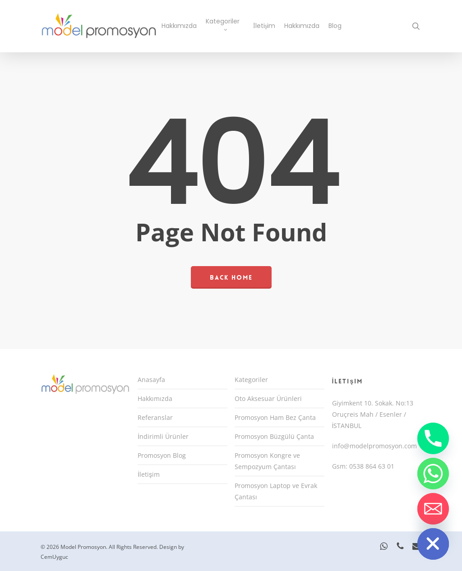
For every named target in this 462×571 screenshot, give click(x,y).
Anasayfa (151, 379)
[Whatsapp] (433, 473)
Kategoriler (251, 379)
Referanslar (155, 417)
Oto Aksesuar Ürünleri (268, 398)
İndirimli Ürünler (163, 436)
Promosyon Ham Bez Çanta (275, 417)
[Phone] (433, 438)
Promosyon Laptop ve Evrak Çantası (276, 491)
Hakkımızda (155, 398)
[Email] (433, 509)
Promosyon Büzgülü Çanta (274, 436)
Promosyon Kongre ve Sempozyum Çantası (267, 461)
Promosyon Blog (162, 455)
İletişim (149, 474)
